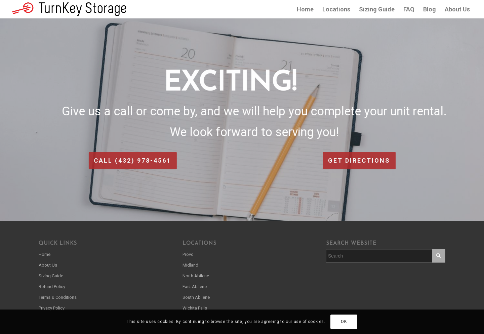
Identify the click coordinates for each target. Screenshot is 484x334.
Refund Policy (52, 286)
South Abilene (196, 297)
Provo (188, 254)
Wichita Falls (195, 308)
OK (344, 321)
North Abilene (196, 275)
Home (44, 254)
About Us (48, 265)
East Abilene (195, 286)
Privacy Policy (52, 308)
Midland (190, 265)
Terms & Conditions (58, 297)
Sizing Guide (51, 275)
